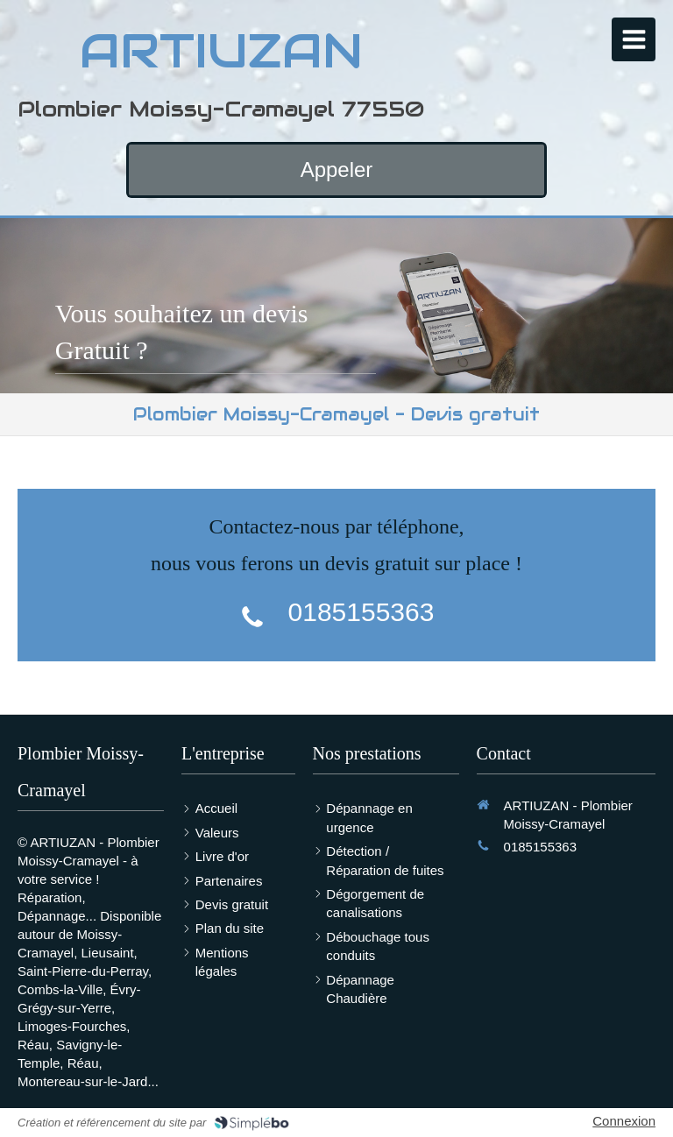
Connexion (623, 1120)
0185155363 (361, 611)
